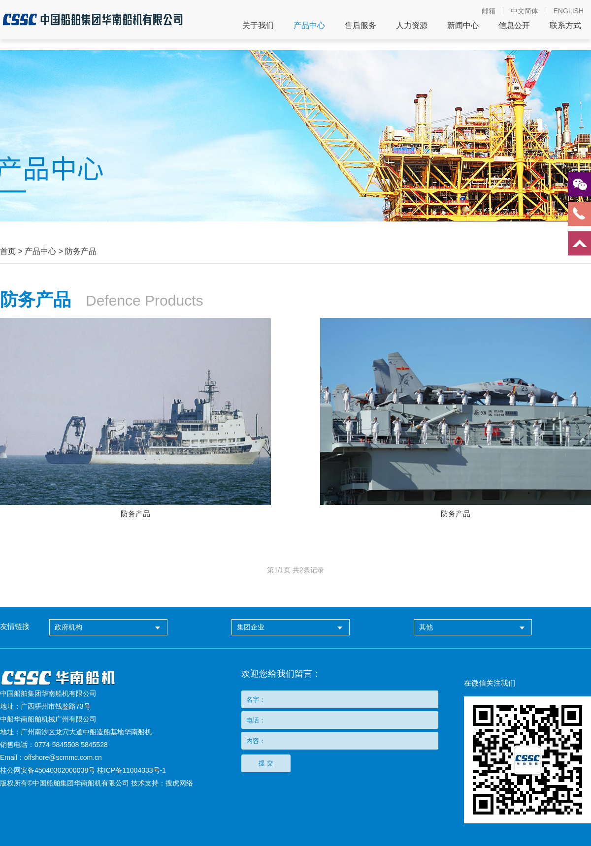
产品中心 (309, 26)
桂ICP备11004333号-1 (131, 770)
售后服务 (360, 26)
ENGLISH (569, 10)
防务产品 (81, 251)
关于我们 (258, 26)
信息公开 (514, 26)
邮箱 (488, 10)
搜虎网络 (179, 783)
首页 (8, 251)
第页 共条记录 (295, 570)
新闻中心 (463, 26)
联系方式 (565, 26)
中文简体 (524, 10)
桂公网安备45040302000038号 (47, 770)
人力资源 (411, 26)
